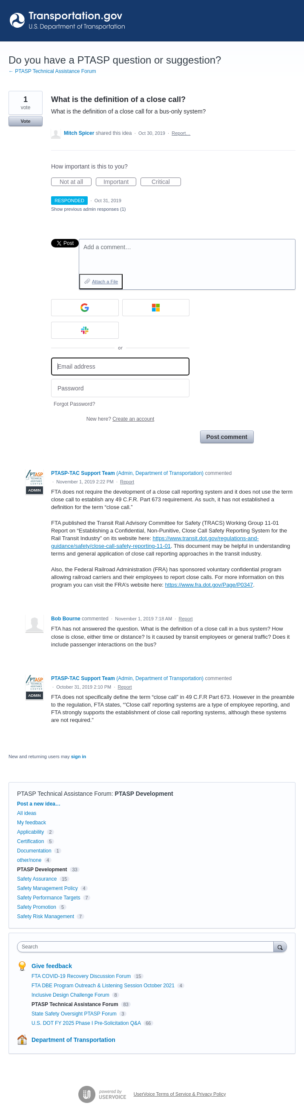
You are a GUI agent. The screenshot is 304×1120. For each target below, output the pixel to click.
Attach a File (105, 281)
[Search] (280, 946)
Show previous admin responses (88, 209)
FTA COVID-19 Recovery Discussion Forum (82, 976)
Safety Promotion (36, 907)
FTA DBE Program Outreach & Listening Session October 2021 (104, 986)
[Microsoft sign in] (156, 307)
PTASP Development (144, 793)
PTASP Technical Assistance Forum (64, 793)
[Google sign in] (85, 307)
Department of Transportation (73, 1039)
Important (119, 182)
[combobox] (147, 947)
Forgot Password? (74, 404)
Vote (25, 121)
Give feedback (52, 966)
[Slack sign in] (85, 330)
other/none (29, 860)
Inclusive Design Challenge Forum (71, 995)
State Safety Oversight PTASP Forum (75, 1014)
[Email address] (120, 367)
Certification (30, 841)
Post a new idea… (38, 804)
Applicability (31, 832)
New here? (120, 419)
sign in (78, 756)
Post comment (226, 436)
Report (127, 481)
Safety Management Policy (47, 888)
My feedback (31, 823)
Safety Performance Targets (48, 898)
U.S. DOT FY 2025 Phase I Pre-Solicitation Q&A (87, 1023)
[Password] (120, 388)
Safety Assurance (37, 879)
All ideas (26, 813)
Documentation (34, 851)
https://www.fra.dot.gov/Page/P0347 (209, 585)
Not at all (76, 182)
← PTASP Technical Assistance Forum (52, 71)
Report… (181, 133)
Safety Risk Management (45, 916)
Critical (166, 182)
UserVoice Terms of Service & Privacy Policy (180, 1094)
